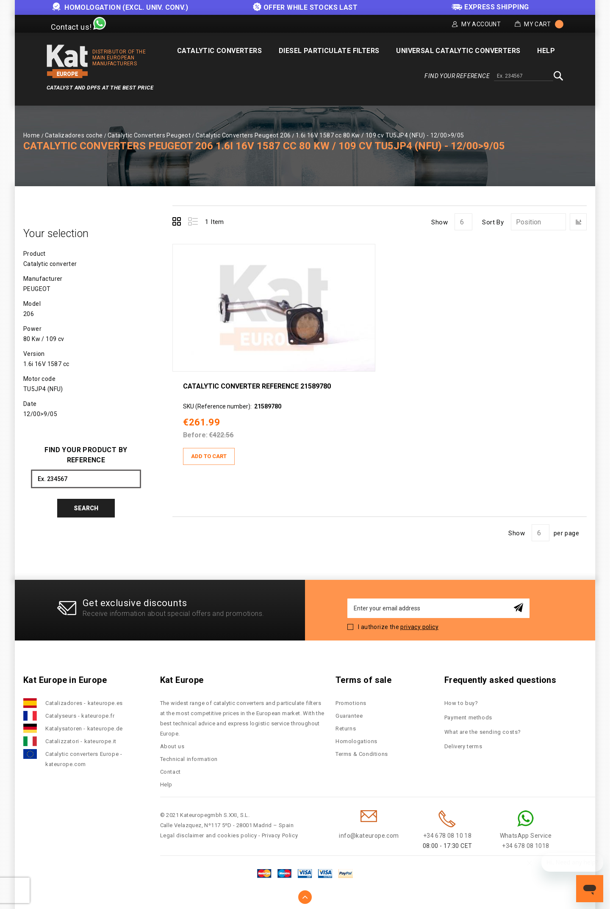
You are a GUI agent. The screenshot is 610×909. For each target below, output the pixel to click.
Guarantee (349, 716)
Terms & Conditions (362, 754)
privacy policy (419, 627)
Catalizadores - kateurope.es (84, 703)
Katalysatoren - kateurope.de (84, 728)
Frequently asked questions (500, 680)
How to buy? (461, 703)
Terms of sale (363, 680)
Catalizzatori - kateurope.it (80, 741)
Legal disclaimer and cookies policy (208, 835)
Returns (346, 728)
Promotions (351, 703)
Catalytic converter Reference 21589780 (257, 386)
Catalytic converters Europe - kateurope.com (83, 759)
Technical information (189, 759)
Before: (195, 435)
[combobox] (523, 76)
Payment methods (468, 717)
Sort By (493, 222)
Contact (170, 772)
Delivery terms (463, 746)
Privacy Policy (280, 835)
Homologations (356, 741)
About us (172, 746)
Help (166, 784)
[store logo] (67, 61)
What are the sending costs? (482, 732)
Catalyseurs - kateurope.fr (80, 716)
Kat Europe (182, 680)
